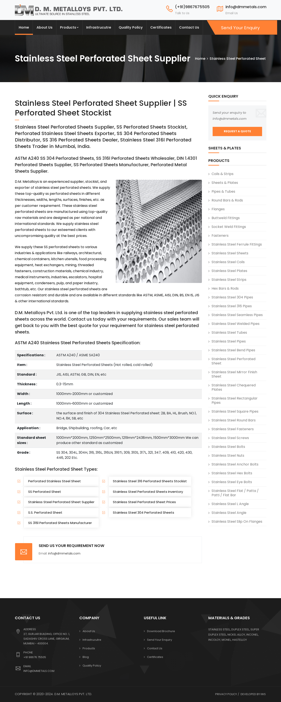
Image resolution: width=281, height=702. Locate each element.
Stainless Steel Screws (230, 437)
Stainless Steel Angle (229, 512)
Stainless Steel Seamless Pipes (237, 314)
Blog (86, 657)
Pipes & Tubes (223, 191)
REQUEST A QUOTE (237, 131)
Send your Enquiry (159, 640)
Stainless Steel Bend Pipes (233, 350)
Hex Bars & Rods (225, 288)
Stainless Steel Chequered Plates (234, 387)
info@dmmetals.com (64, 553)
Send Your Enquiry (240, 28)
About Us (44, 27)
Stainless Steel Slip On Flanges (237, 521)
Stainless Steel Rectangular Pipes (235, 400)
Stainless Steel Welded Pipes (236, 323)
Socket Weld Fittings (229, 226)
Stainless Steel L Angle (230, 503)
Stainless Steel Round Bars (234, 420)
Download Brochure (161, 631)
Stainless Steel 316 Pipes (232, 306)
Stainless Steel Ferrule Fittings (237, 244)
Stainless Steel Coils (228, 262)
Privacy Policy (226, 694)
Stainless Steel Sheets (230, 253)
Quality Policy (131, 27)
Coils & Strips (222, 173)
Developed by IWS (253, 694)
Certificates (161, 27)
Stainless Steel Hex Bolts (232, 473)
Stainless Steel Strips (229, 279)
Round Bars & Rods (227, 200)
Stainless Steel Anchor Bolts (235, 464)
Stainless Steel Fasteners (233, 429)
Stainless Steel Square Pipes (235, 411)
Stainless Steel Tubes (229, 332)
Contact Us (189, 27)
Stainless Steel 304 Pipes (232, 297)
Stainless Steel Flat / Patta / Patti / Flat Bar (235, 493)
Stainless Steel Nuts (228, 455)
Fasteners (220, 235)
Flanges (218, 209)
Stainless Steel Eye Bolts (232, 481)
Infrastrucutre (98, 27)
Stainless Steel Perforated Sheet (233, 361)
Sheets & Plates (225, 182)
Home (24, 27)
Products (69, 27)
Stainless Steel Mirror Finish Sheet (234, 374)
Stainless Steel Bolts (228, 446)
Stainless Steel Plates (229, 270)
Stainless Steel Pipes (229, 341)
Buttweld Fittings (226, 217)
